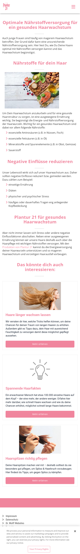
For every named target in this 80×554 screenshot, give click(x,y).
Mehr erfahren (40, 344)
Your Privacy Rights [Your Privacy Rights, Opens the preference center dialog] (39, 549)
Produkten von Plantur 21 (17, 247)
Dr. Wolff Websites (13, 523)
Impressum (9, 516)
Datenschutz (10, 519)
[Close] (75, 531)
